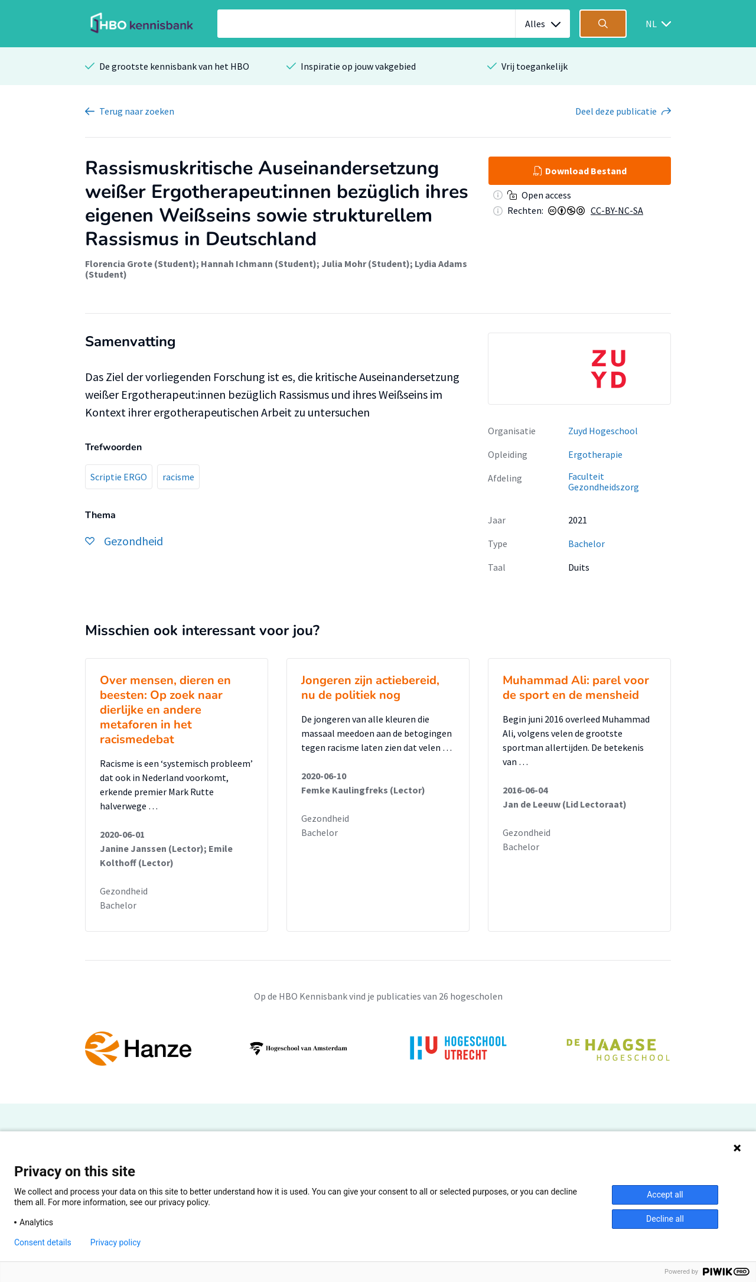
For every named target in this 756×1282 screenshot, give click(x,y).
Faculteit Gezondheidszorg (603, 482)
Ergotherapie (595, 454)
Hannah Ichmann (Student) (259, 263)
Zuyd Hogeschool (603, 430)
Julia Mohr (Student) (365, 263)
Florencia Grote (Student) (140, 263)
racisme (178, 477)
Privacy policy (115, 1242)
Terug (136, 111)
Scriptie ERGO (118, 477)
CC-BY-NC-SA (617, 210)
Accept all (665, 1194)
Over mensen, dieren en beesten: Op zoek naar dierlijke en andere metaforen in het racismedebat (165, 709)
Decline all (665, 1219)
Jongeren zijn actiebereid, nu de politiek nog (370, 687)
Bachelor (586, 543)
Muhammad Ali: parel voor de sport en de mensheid (576, 687)
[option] (579, 368)
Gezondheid (124, 891)
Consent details (42, 1242)
